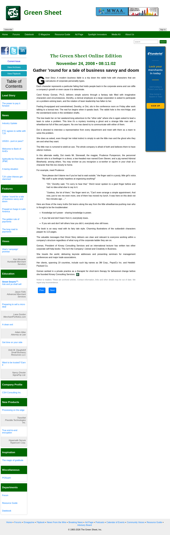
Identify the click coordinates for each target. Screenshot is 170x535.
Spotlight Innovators (97, 34)
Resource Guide (62, 34)
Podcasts (99, 522)
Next (52, 290)
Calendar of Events (116, 522)
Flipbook (40, 522)
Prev (41, 290)
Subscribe (8, 30)
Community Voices (135, 522)
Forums (16, 34)
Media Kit (116, 34)
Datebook (29, 34)
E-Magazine (44, 34)
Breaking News (76, 522)
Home (5, 34)
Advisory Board (84, 525)
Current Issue (14, 61)
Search (163, 42)
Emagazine (29, 522)
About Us (129, 34)
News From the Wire (56, 522)
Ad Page (79, 34)
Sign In (163, 30)
